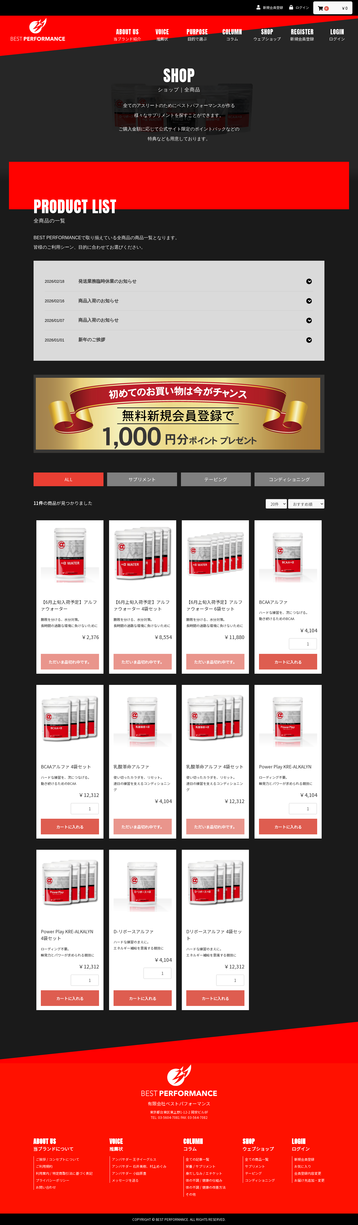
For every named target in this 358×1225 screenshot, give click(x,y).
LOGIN (337, 34)
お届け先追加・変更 (309, 1180)
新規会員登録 (304, 1159)
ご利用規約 (44, 1166)
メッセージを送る (125, 1180)
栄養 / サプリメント (201, 1166)
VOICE (162, 34)
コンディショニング (289, 479)
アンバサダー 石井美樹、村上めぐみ (139, 1166)
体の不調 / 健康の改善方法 (206, 1187)
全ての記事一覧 (197, 1159)
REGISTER (302, 34)
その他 (191, 1194)
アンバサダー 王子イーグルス (134, 1159)
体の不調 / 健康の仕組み (204, 1180)
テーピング (215, 479)
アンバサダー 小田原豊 (129, 1173)
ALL (69, 479)
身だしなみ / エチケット (204, 1173)
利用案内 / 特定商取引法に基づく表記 (64, 1173)
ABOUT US (127, 34)
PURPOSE (197, 34)
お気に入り (302, 1166)
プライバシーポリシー (52, 1180)
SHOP (267, 34)
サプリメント (142, 479)
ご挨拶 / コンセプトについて (57, 1159)
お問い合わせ (46, 1187)
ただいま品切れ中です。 (70, 662)
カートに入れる (288, 662)
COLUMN (232, 34)
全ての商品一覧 (256, 1159)
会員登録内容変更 (307, 1173)
